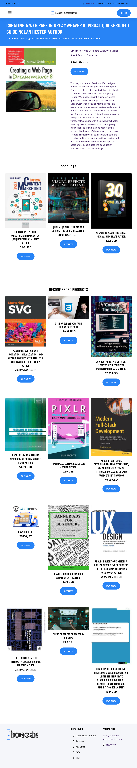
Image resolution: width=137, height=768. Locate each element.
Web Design (112, 50)
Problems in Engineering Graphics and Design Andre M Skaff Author (25, 459)
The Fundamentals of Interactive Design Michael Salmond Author (26, 661)
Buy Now (79, 71)
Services (80, 741)
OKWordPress (25, 532)
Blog (78, 757)
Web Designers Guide (94, 50)
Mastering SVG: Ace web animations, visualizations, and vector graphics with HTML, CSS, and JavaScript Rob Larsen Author (25, 358)
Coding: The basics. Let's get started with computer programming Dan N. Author (111, 365)
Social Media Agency (86, 735)
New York (90, 3)
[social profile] (18, 3)
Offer (124, 13)
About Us (80, 746)
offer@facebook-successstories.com (113, 3)
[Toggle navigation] (10, 12)
